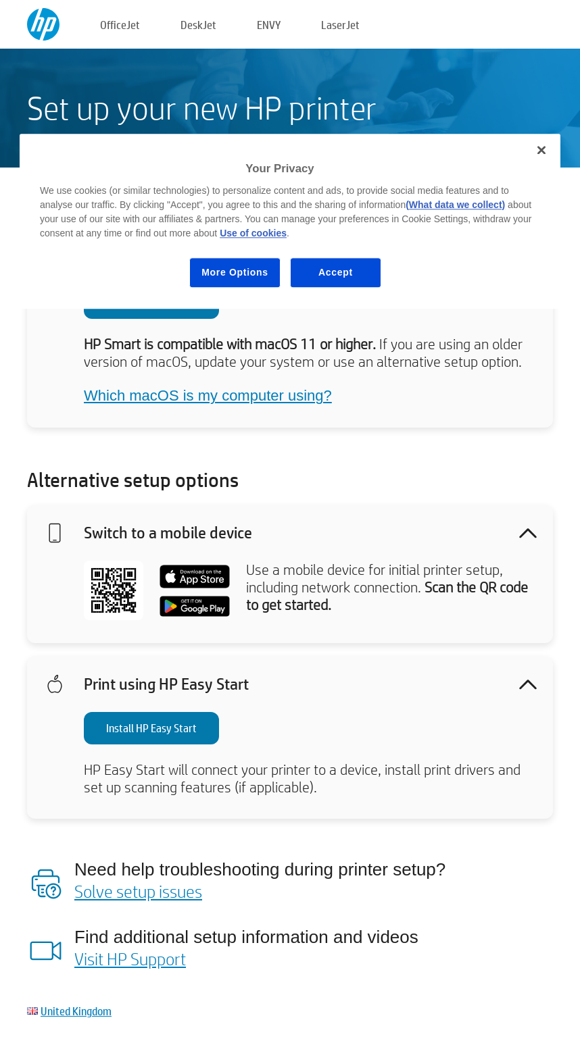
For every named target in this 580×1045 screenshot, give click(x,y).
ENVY (269, 24)
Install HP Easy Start (151, 728)
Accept (335, 272)
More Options (234, 272)
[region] (290, 221)
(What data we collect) (455, 204)
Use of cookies (253, 233)
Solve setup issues (138, 891)
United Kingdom (76, 1011)
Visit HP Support (130, 958)
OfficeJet (120, 24)
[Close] (541, 150)
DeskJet (198, 24)
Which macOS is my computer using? (208, 395)
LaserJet (340, 24)
